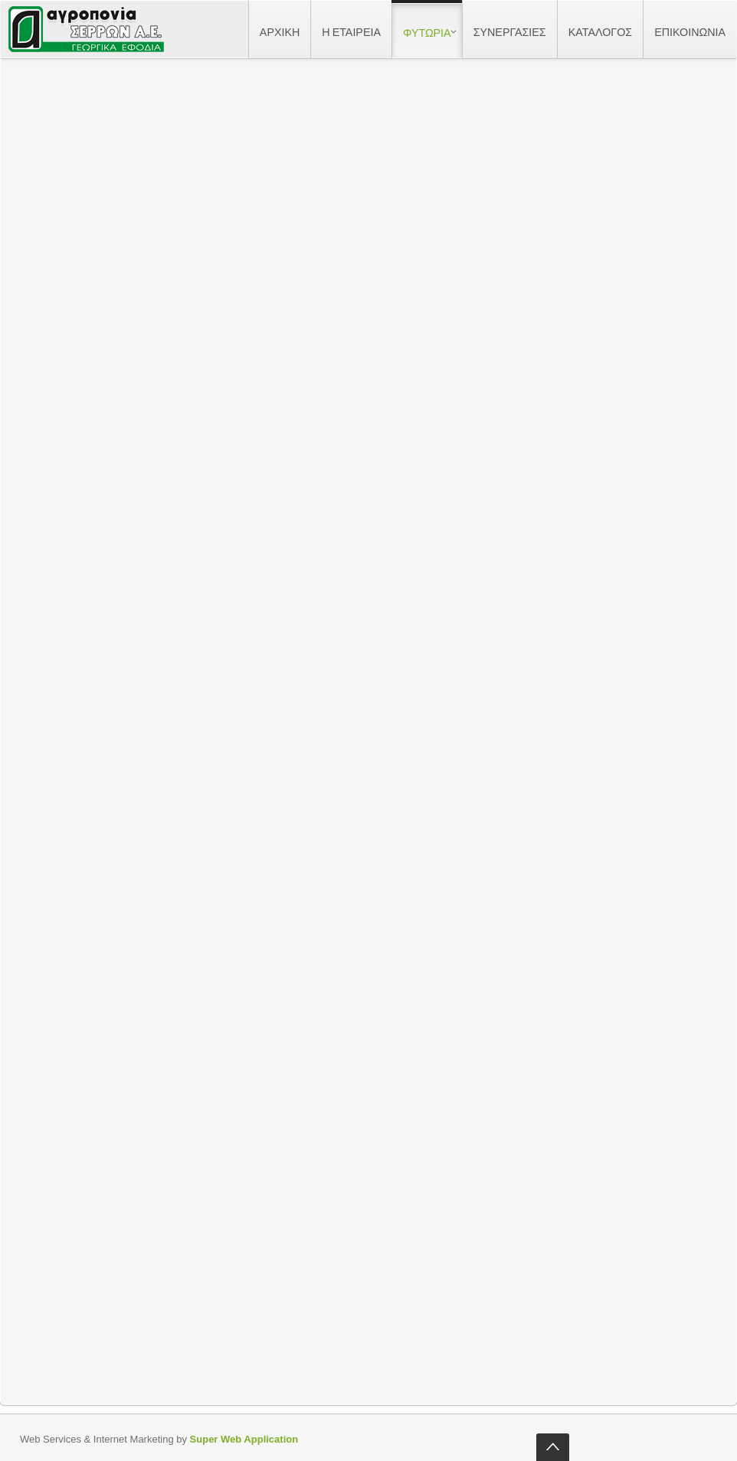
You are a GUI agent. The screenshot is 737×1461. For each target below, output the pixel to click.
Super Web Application (244, 1439)
